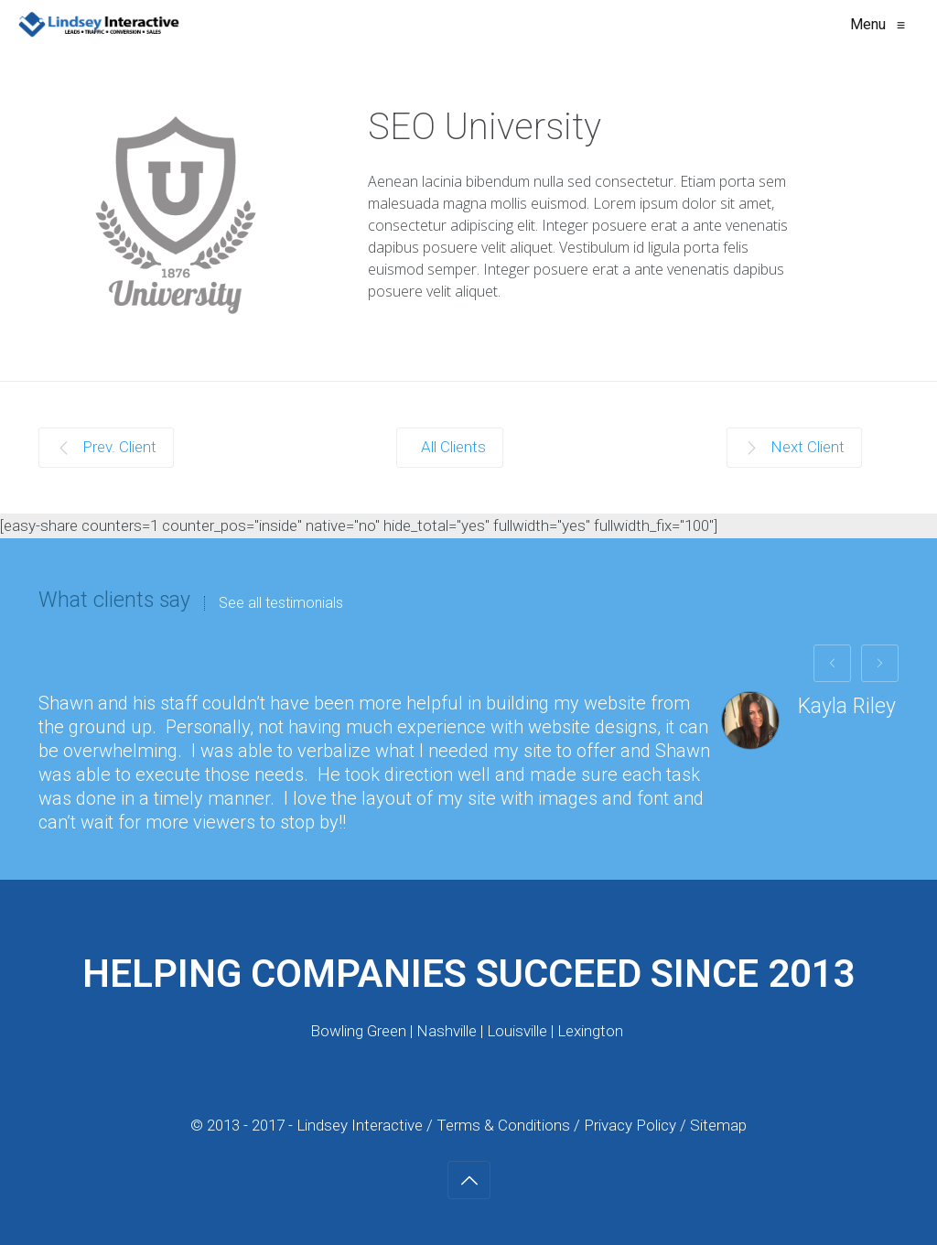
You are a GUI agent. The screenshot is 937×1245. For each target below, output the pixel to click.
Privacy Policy (632, 1125)
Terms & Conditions (503, 1125)
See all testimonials (281, 603)
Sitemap (718, 1125)
